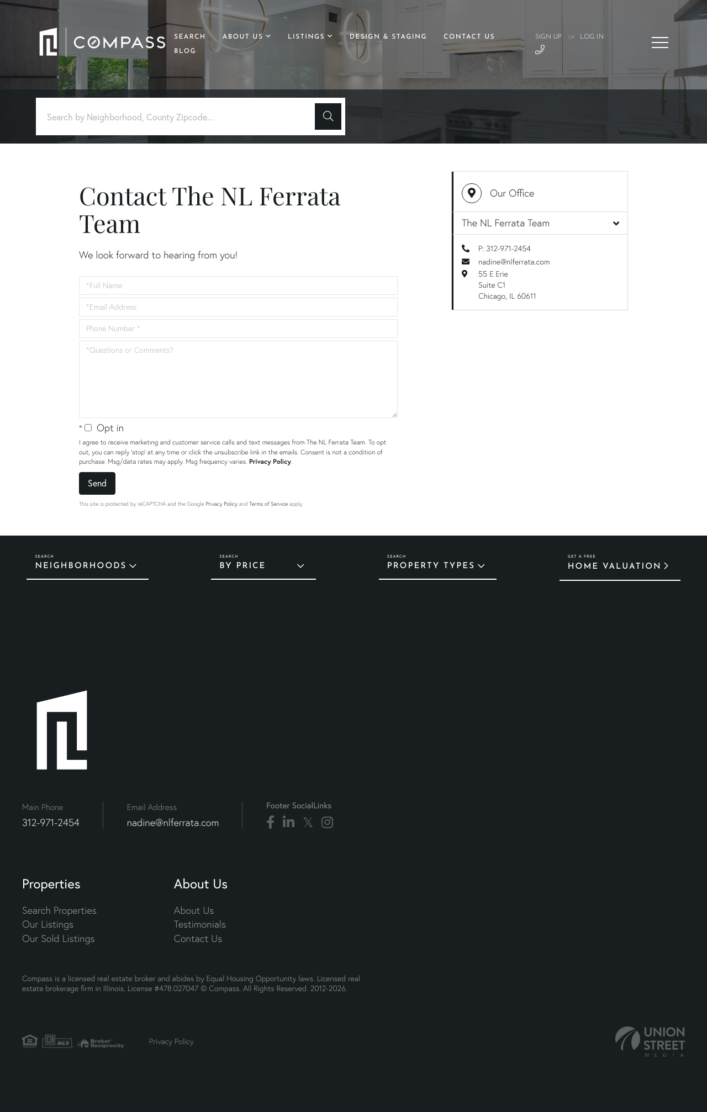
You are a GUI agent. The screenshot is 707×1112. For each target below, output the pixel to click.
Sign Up (548, 37)
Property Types (431, 566)
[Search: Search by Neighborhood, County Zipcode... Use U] (179, 116)
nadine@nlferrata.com (514, 262)
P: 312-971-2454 (504, 248)
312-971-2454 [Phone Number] (51, 822)
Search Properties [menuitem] (59, 910)
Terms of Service (268, 503)
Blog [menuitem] (185, 51)
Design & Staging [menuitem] (388, 37)
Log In (592, 37)
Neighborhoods (80, 566)
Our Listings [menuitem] (47, 924)
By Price (242, 566)
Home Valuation (615, 567)
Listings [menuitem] (306, 37)
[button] (328, 116)
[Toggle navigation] (660, 42)
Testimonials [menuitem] (200, 924)
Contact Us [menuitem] (469, 37)
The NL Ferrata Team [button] (540, 222)
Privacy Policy (270, 462)
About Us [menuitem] (243, 37)
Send (97, 483)
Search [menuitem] (190, 37)
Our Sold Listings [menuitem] (58, 938)
